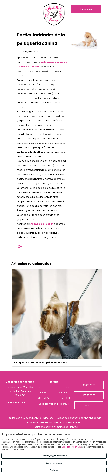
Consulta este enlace (71, 447)
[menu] (6, 9)
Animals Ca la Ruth (41, 223)
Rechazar (54, 470)
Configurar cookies (54, 463)
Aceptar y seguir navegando (54, 455)
